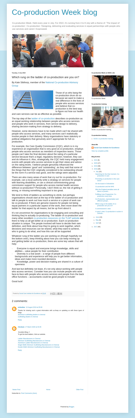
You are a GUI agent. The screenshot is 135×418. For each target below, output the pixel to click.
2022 (96, 160)
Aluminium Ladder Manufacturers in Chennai (33, 343)
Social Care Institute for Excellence (106, 148)
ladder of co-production (43, 118)
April (97, 223)
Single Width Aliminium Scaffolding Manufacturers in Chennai (38, 345)
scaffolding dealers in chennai (28, 317)
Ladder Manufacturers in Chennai (29, 338)
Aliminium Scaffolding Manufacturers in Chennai (34, 341)
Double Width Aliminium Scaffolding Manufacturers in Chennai (39, 347)
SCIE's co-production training (103, 139)
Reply (20, 320)
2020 (96, 163)
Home (48, 389)
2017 (96, 227)
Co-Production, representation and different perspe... (106, 200)
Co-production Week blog (54, 12)
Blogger (71, 407)
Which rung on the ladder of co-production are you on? (105, 205)
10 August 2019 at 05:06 (34, 307)
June (97, 217)
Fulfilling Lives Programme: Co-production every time (105, 195)
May (97, 220)
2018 (96, 169)
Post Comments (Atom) (29, 393)
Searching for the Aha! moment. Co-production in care (107, 175)
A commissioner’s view (103, 209)
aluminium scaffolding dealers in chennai (31, 314)
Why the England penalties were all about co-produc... (107, 190)
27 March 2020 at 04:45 (33, 327)
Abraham (21, 327)
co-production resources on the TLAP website (57, 218)
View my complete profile (100, 151)
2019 (96, 166)
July (97, 171)
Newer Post (16, 389)
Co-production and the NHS (104, 186)
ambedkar (21, 307)
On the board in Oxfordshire (104, 184)
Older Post (79, 389)
